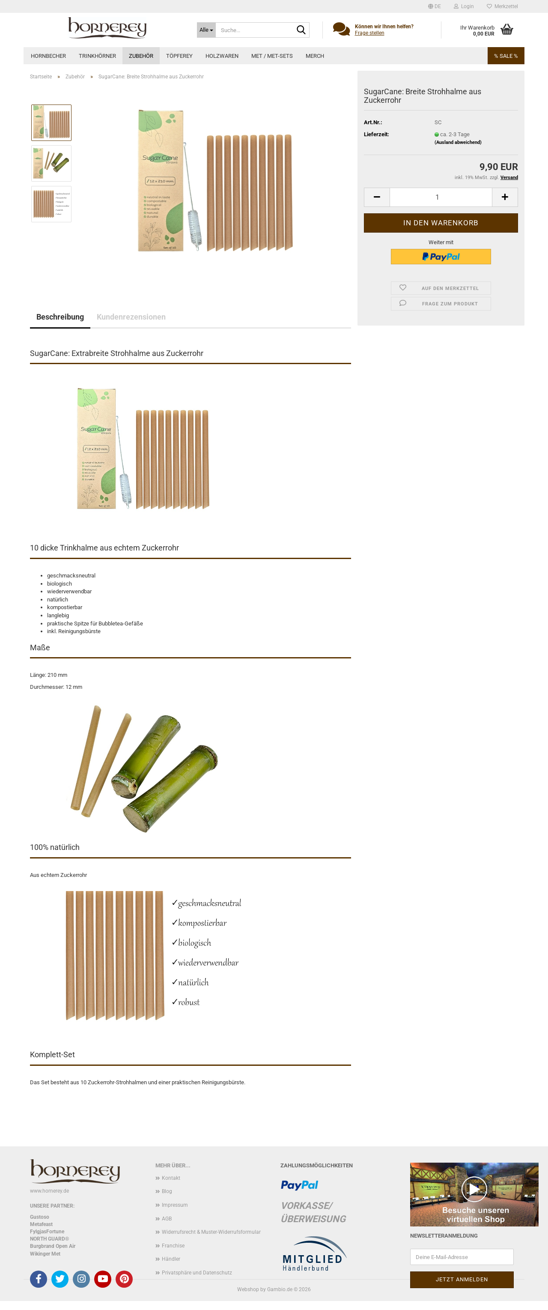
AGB (167, 1219)
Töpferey (179, 56)
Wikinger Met (45, 1254)
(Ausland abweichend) (458, 142)
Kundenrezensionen (131, 316)
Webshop (248, 1289)
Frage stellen (369, 33)
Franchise (173, 1246)
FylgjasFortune (47, 1232)
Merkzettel (502, 6)
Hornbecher (48, 56)
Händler (171, 1259)
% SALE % (506, 56)
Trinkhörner (97, 56)
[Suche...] (206, 30)
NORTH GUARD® (49, 1239)
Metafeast (41, 1224)
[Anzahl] (441, 197)
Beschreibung (60, 316)
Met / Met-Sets (272, 56)
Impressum (175, 1205)
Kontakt (171, 1178)
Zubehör (141, 56)
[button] (434, 6)
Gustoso (39, 1217)
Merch (315, 56)
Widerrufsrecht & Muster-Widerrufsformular (211, 1232)
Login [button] (464, 6)
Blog (167, 1191)
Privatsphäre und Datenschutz (197, 1273)
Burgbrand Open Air (52, 1246)
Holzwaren (222, 56)
